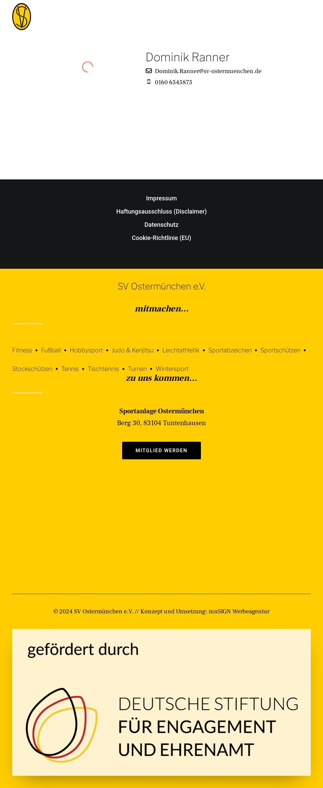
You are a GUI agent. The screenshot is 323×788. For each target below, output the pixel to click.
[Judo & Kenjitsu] (137, 345)
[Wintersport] (172, 363)
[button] (307, 16)
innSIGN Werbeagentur (239, 611)
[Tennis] (74, 363)
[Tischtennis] (108, 363)
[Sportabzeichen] (234, 345)
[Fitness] (26, 346)
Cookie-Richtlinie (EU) (161, 237)
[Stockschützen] (36, 363)
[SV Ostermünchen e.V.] (21, 16)
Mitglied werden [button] (161, 450)
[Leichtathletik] (185, 345)
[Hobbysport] (91, 345)
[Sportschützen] (284, 345)
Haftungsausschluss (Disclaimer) (161, 211)
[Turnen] (142, 363)
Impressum (161, 198)
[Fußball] (55, 345)
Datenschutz (161, 224)
